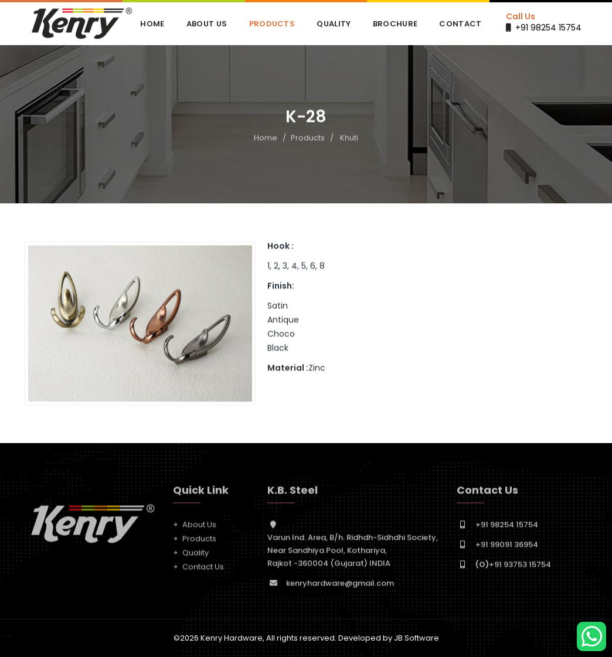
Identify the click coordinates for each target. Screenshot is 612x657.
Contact (460, 23)
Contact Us (203, 568)
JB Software (416, 638)
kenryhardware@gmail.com (340, 585)
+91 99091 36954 (506, 546)
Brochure (395, 23)
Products (272, 23)
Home (152, 23)
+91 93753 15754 (513, 566)
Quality (334, 23)
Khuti (349, 138)
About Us (206, 23)
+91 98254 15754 (548, 27)
